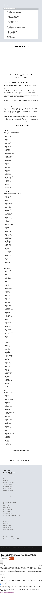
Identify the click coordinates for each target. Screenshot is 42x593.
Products (7, 10)
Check (25, 77)
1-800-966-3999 (14, 106)
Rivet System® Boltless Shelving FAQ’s (11, 538)
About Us (7, 38)
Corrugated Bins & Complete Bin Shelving (16, 27)
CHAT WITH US (7, 106)
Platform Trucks (11, 30)
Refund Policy (6, 523)
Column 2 (9, 26)
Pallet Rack (10, 15)
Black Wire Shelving (12, 20)
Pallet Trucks (11, 22)
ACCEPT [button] (11, 558)
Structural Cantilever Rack (13, 16)
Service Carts (10, 28)
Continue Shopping (10, 592)
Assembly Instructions (10, 37)
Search (14, 8)
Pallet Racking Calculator (8, 529)
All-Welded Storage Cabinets (14, 25)
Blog (4, 531)
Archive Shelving (11, 32)
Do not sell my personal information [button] (8, 556)
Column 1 (9, 11)
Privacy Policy (2, 547)
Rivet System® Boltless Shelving (14, 12)
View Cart (1, 592)
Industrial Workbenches (13, 21)
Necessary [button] (2, 574)
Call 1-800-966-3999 (30, 119)
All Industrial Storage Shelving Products (16, 35)
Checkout (5, 592)
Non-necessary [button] (3, 583)
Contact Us (5, 534)
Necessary (3, 576)
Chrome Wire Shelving (12, 18)
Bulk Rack (10, 13)
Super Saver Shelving (12, 17)
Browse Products (21, 452)
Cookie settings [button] (5, 558)
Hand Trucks (10, 23)
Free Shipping (6, 521)
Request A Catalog (9, 36)
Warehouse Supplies (12, 33)
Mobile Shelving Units (12, 31)
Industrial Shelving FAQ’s (8, 536)
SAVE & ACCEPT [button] (3, 590)
